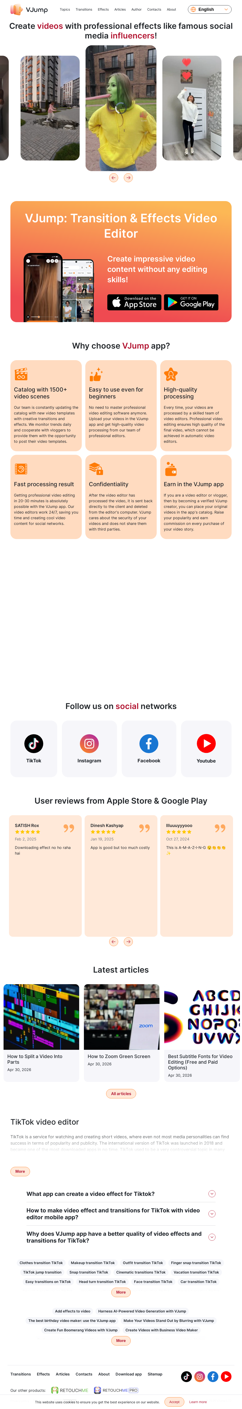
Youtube (206, 749)
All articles (121, 1093)
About (171, 9)
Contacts (154, 9)
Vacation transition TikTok (196, 1272)
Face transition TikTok (153, 1281)
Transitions (84, 9)
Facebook (149, 749)
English (206, 9)
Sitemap (155, 1374)
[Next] (128, 177)
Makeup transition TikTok (93, 1263)
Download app (129, 1374)
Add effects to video (72, 1311)
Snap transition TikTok (88, 1272)
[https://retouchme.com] (69, 1390)
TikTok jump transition (42, 1272)
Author (136, 9)
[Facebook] (212, 1377)
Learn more (198, 1402)
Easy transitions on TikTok (48, 1281)
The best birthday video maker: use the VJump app (72, 1320)
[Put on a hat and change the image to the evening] (43, 287)
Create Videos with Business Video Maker (161, 1330)
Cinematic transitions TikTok (141, 1272)
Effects (103, 9)
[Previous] (113, 177)
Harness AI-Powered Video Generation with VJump (142, 1311)
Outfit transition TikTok (143, 1263)
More (20, 1171)
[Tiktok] (186, 1377)
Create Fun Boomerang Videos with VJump (80, 1330)
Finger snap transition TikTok (196, 1263)
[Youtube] (226, 1377)
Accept (174, 1402)
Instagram (89, 749)
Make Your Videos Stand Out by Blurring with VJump (169, 1320)
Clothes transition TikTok (41, 1263)
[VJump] (29, 9)
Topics (65, 9)
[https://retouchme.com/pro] (116, 1390)
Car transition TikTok (199, 1281)
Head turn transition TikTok (102, 1281)
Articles (120, 9)
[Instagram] (199, 1377)
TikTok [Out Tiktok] (33, 749)
